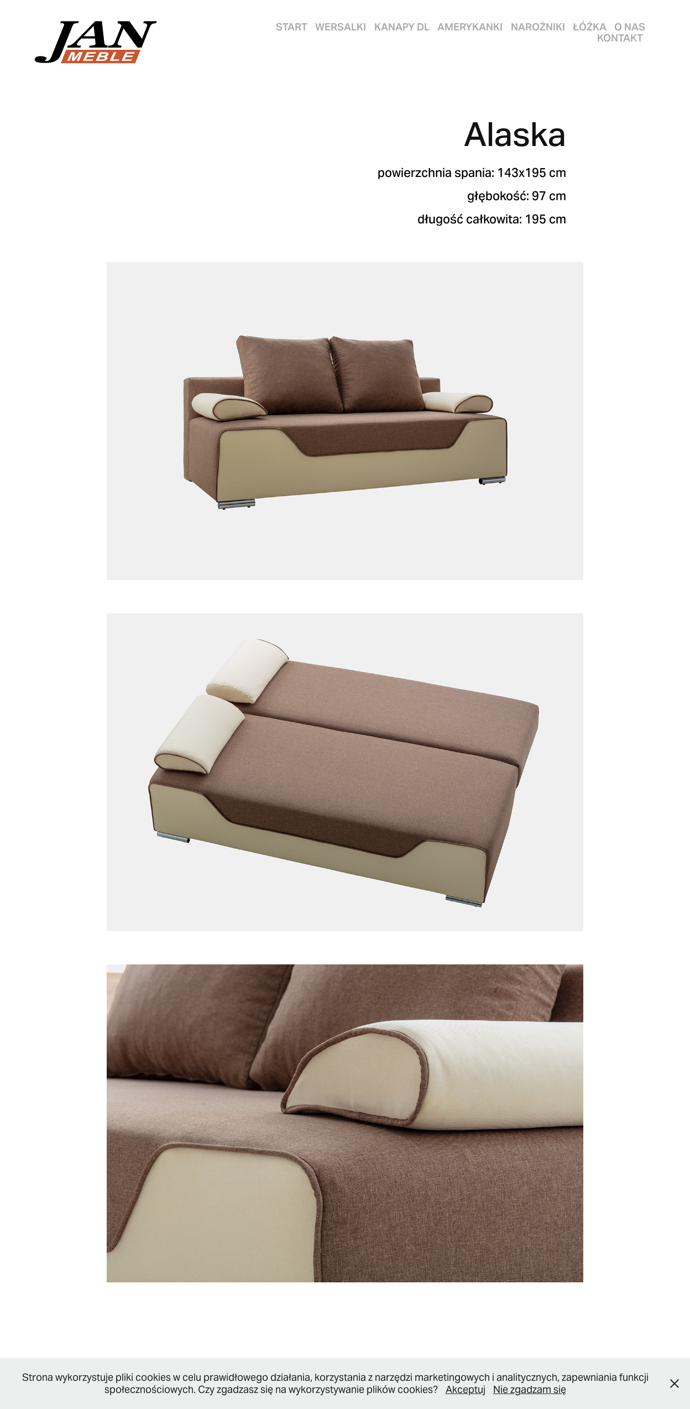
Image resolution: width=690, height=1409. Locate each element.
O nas (629, 26)
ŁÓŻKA (590, 26)
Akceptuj (465, 1389)
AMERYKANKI (470, 26)
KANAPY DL (402, 26)
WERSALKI (340, 26)
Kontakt (620, 38)
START (291, 26)
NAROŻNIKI (538, 26)
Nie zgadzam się (529, 1389)
